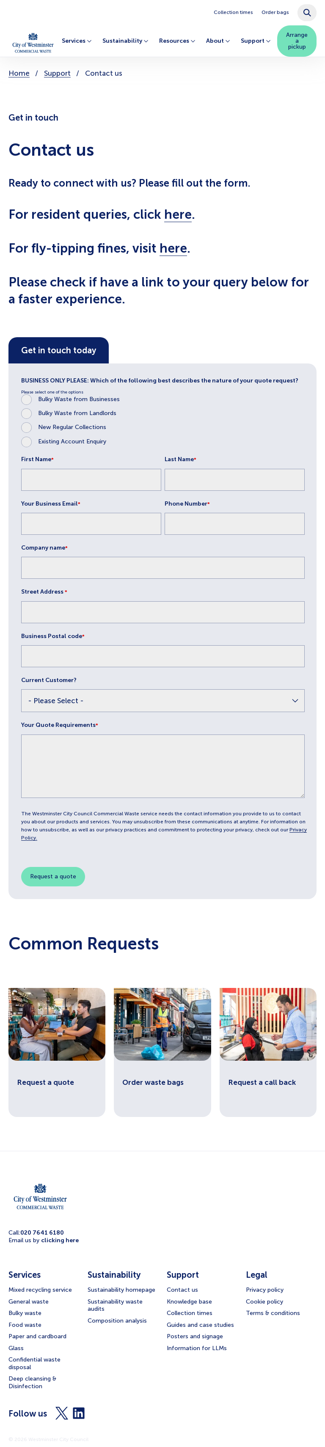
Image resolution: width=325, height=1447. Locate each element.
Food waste (24, 1325)
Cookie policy (264, 1301)
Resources (176, 40)
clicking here (60, 1240)
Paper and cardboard (37, 1336)
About (217, 40)
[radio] (163, 399)
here (178, 214)
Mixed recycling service (40, 1289)
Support (255, 40)
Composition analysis (117, 1320)
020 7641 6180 (42, 1232)
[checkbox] (163, 420)
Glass (16, 1348)
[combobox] (307, 12)
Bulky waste (24, 1313)
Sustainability (124, 40)
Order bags (275, 12)
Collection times (233, 12)
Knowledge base (189, 1301)
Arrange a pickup (297, 40)
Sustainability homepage (121, 1289)
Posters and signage (195, 1336)
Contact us (182, 1289)
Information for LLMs (197, 1348)
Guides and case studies (200, 1325)
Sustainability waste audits (115, 1305)
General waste (28, 1301)
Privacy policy (265, 1289)
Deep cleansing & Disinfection (32, 1382)
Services (76, 40)
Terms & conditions (273, 1313)
